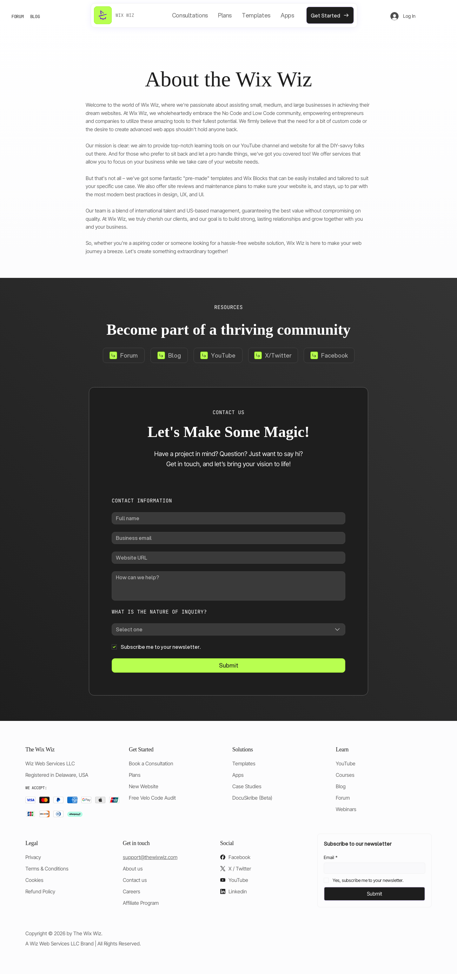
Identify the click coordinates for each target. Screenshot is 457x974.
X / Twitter (239, 868)
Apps (238, 775)
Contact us (135, 880)
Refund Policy (40, 891)
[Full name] (226, 518)
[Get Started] (330, 15)
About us (133, 868)
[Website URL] (226, 557)
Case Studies (247, 786)
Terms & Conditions (47, 868)
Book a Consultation (151, 763)
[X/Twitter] (273, 355)
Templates (243, 763)
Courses (345, 775)
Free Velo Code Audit (152, 798)
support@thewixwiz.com (150, 857)
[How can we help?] (228, 586)
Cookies (34, 880)
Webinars (346, 809)
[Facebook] (329, 355)
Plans (135, 775)
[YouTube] (218, 355)
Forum (343, 798)
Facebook (239, 857)
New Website (143, 786)
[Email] (372, 868)
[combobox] (228, 629)
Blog (341, 786)
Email (330, 857)
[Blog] (169, 355)
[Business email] (226, 538)
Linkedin (237, 891)
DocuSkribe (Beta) (252, 798)
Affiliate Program (141, 903)
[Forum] (124, 355)
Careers (131, 891)
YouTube (345, 763)
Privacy (33, 857)
